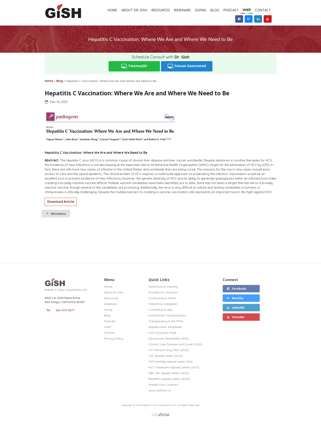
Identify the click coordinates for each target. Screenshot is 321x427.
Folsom (187, 66)
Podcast (231, 10)
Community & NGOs (162, 298)
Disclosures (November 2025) (168, 338)
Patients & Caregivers (163, 304)
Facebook (236, 288)
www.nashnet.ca (159, 390)
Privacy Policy (113, 338)
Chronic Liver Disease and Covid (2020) (175, 344)
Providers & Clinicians (163, 292)
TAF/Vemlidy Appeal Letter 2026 (170, 361)
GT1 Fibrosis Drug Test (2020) (168, 350)
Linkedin (235, 307)
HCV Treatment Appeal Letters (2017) (173, 367)
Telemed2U (134, 66)
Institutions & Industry (163, 286)
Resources (160, 10)
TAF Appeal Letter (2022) (165, 356)
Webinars (182, 10)
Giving (200, 10)
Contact (263, 10)
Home (112, 10)
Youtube (235, 317)
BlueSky (234, 298)
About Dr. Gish (134, 10)
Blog (214, 10)
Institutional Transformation (167, 315)
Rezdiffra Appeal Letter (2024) (169, 379)
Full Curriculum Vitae (162, 333)
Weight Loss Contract (163, 384)
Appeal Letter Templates (165, 327)
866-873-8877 (65, 310)
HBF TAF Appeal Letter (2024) (168, 373)
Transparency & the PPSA (165, 321)
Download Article (60, 202)
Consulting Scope (160, 310)
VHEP (247, 10)
